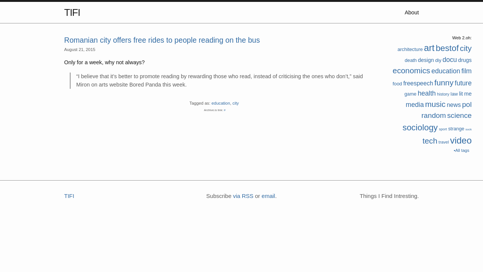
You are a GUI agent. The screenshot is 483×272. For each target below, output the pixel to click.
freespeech (418, 83)
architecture (410, 49)
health (427, 93)
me (468, 94)
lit (461, 94)
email (268, 196)
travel (443, 142)
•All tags (461, 150)
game (411, 94)
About (412, 12)
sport (443, 129)
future (463, 83)
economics (411, 70)
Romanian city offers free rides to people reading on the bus (162, 40)
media (415, 104)
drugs (465, 60)
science (459, 115)
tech (430, 140)
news (454, 105)
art (429, 48)
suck (469, 129)
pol (467, 104)
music (435, 104)
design (426, 60)
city (466, 48)
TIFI (72, 12)
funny (444, 82)
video (461, 140)
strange (456, 128)
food (397, 84)
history (443, 94)
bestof (447, 48)
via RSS (243, 196)
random (433, 115)
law (454, 94)
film (466, 71)
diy (438, 60)
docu (450, 59)
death (411, 60)
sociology (420, 127)
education (445, 71)
